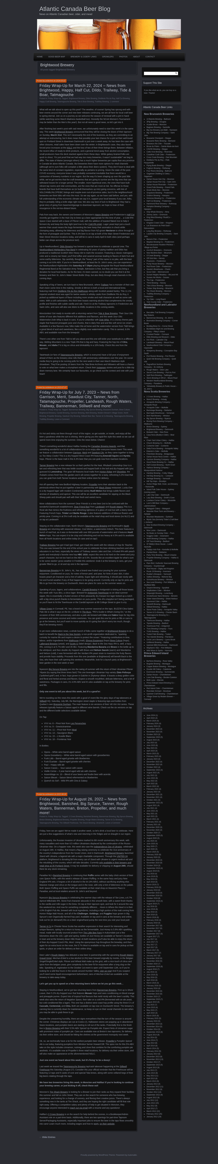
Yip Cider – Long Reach (156, 299)
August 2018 (152, 904)
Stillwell (43, 701)
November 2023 (153, 732)
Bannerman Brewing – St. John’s (160, 318)
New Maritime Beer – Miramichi (159, 253)
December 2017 (153, 925)
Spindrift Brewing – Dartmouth (159, 604)
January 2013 (152, 1084)
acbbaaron (49, 794)
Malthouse (74, 640)
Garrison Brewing (78, 413)
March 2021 (151, 819)
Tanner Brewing (47, 465)
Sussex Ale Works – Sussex (158, 277)
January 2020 (152, 857)
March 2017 (151, 950)
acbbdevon (49, 387)
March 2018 (151, 917)
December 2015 (153, 991)
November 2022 (153, 764)
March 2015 (151, 1016)
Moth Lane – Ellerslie (155, 680)
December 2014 (153, 1024)
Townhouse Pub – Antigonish (158, 626)
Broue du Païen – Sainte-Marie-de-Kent (162, 146)
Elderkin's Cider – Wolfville (157, 451)
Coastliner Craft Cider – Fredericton (161, 155)
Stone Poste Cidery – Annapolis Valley (162, 610)
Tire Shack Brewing (87, 823)
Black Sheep (105, 487)
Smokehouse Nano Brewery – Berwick (162, 596)
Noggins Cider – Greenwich (158, 536)
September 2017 (153, 934)
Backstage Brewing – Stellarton (159, 410)
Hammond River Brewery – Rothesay (162, 204)
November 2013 (153, 1059)
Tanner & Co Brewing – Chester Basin (162, 612)
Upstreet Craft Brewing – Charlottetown (162, 694)
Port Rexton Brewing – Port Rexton (161, 356)
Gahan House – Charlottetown (159, 675)
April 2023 (151, 751)
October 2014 (152, 1029)
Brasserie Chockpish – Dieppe (159, 138)
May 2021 (151, 814)
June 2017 (151, 942)
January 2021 (152, 824)
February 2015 (152, 1018)
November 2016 (153, 961)
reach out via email (79, 1108)
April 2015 (151, 1013)
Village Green (46, 608)
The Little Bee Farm (92, 932)
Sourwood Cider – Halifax (157, 601)
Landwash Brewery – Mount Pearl (160, 342)
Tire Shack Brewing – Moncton (159, 291)
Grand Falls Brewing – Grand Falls (160, 187)
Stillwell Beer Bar (88, 416)
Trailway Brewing (48, 545)
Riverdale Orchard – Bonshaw (159, 691)
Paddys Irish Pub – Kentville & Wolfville (162, 549)
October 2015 (152, 996)
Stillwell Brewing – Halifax (157, 607)
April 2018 (151, 915)
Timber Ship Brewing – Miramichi (160, 288)
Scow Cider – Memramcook (158, 272)
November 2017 (153, 928)
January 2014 (152, 1054)
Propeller (93, 484)
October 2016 (152, 964)
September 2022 (153, 770)
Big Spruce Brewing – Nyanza (159, 418)
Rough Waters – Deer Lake (157, 370)
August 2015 (152, 1002)
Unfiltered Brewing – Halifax (158, 642)
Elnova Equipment (94, 640)
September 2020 (153, 835)
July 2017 (150, 939)
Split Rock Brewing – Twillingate (159, 375)
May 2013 (151, 1076)
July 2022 (150, 775)
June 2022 (151, 778)
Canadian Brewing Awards (103, 446)
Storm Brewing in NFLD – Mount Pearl (162, 378)
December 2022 (153, 762)
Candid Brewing (63, 413)
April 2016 (151, 980)
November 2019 (153, 863)
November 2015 (153, 994)
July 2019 (150, 874)
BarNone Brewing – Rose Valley (159, 661)
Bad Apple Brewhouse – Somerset (160, 413)
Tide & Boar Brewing (85, 102)
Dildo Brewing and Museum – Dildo (161, 337)
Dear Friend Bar (81, 507)
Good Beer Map (56, 57)
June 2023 (151, 745)
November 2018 (153, 895)
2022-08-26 (61, 794)
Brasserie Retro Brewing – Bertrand (161, 141)
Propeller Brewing (54, 416)
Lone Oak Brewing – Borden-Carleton (162, 677)
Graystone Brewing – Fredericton (160, 193)
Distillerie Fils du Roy (106, 98)
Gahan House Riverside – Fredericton (162, 185)
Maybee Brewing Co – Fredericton (160, 242)
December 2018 (153, 893)
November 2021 (153, 797)
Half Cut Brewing (123, 98)
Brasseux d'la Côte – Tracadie (159, 144)
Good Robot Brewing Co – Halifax (160, 462)
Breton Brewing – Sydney (157, 427)
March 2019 (151, 885)
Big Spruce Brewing (94, 410)
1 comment (114, 102)
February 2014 (152, 1051)
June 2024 (151, 715)
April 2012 (151, 1108)
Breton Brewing (46, 820)
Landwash (100, 507)
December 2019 (153, 860)
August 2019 (152, 871)
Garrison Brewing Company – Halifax (161, 459)
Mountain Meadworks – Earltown (160, 517)
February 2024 (152, 723)
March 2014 (151, 1048)
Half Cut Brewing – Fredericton (159, 201)
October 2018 (152, 898)
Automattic (132, 1155)
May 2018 (151, 912)
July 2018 (150, 906)
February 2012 (152, 1114)
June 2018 (151, 909)
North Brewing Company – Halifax (160, 539)
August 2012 (152, 1098)
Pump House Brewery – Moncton (160, 264)
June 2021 (151, 811)
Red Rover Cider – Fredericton (159, 266)
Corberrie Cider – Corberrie (157, 446)
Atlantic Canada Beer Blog (74, 8)
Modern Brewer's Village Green (110, 413)
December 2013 (153, 1057)
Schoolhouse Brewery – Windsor (160, 580)
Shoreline (121, 472)
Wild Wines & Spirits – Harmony (159, 650)
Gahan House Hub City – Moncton (160, 179)
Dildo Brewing (91, 98)
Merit (84, 452)
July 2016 (150, 972)
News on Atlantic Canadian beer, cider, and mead (65, 14)
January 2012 (152, 1117)
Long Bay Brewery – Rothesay (159, 231)
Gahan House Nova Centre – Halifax (161, 457)
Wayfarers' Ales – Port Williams (159, 648)
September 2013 (153, 1065)
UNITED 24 (122, 856)
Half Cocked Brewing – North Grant (161, 465)
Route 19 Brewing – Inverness (159, 571)
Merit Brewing (91, 413)
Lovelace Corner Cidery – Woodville (161, 500)
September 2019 (153, 868)
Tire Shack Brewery (59, 1092)
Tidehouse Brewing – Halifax (158, 620)
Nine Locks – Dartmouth (156, 530)
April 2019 (151, 882)
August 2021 (152, 805)
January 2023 (152, 759)
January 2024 (152, 726)
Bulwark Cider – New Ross (157, 432)
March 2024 (151, 721)
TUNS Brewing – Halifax (156, 631)
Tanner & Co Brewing (104, 416)
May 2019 (151, 879)
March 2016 (151, 983)
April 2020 (151, 849)
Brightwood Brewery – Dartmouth (160, 429)
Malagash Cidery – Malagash (158, 509)
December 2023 (153, 729)
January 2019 (152, 890)
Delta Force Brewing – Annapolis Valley (162, 448)
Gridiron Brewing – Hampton (158, 195)
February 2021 (152, 822)
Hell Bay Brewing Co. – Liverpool (160, 476)
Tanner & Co (45, 926)
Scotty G (74, 644)
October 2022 (152, 767)
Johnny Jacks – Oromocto (157, 215)
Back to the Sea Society (69, 634)
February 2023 (152, 756)
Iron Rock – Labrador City (157, 340)
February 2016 (152, 986)
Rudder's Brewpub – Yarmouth (159, 574)
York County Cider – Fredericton (159, 302)
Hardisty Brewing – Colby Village (160, 473)
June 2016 (151, 975)
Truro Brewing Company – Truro (159, 629)
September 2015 (153, 999)
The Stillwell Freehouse (68, 823)
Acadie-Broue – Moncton (157, 124)
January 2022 (152, 792)
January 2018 (152, 923)
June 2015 (151, 1007)
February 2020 (152, 855)
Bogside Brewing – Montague (158, 664)
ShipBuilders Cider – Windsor (158, 590)
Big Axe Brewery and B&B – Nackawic (162, 130)
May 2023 (151, 748)
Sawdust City (98, 452)
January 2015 (152, 1021)
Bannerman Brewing (77, 410)
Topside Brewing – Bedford (157, 623)
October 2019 (152, 865)
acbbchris (49, 81)
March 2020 (151, 852)
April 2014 (151, 1046)
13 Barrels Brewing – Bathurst (159, 119)
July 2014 (150, 1037)
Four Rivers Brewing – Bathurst (159, 171)
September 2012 (153, 1095)
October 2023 (152, 734)
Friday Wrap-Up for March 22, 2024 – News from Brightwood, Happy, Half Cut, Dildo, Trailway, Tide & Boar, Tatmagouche (85, 90)
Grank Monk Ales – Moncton (158, 190)
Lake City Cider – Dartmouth (158, 495)
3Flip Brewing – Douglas (156, 122)
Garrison (77, 452)
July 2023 (150, 743)
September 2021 (153, 803)
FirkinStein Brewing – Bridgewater (160, 454)
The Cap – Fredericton (156, 280)
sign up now (105, 971)
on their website (107, 1124)
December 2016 (153, 958)
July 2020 (150, 841)
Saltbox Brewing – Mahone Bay (159, 577)
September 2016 (153, 966)
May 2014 (151, 1043)
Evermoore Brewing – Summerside (161, 672)
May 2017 (151, 945)
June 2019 (151, 876)
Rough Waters (116, 507)
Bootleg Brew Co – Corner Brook (160, 326)
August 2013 (152, 1067)
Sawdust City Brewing (71, 416)
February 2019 (152, 887)
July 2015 (150, 1005)
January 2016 (152, 988)
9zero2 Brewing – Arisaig (157, 399)
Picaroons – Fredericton (156, 261)
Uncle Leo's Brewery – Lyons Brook (161, 640)
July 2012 (150, 1100)
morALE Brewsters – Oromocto (159, 250)
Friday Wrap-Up (54, 98)
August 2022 (152, 773)
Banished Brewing (91, 816)
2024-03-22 (60, 81)
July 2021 (150, 808)
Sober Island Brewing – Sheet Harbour (162, 599)
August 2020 (152, 838)
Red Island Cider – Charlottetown (160, 688)
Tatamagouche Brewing (66, 102)
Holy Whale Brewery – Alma (158, 212)
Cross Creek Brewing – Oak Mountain (162, 157)
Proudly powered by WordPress (94, 1155)
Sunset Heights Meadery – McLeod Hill (162, 275)
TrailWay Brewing (102, 102)
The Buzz (86, 612)
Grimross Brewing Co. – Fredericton (161, 198)
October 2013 (152, 1062)
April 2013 (151, 1078)
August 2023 (152, 740)
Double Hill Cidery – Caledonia (159, 669)
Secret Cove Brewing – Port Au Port (161, 372)
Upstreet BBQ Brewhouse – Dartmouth (162, 645)
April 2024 (151, 718)
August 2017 (152, 936)
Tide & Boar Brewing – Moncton (159, 286)
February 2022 (152, 789)
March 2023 (151, 753)
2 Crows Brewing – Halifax (157, 397)
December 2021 (153, 794)
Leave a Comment (62, 419)
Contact (150, 57)
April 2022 (151, 784)
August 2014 (152, 1035)
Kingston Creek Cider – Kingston (160, 223)
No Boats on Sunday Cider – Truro (160, 533)
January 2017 (152, 956)
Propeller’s (111, 1041)
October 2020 (152, 833)
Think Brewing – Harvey (156, 283)
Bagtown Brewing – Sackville (158, 127)
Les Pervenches (78, 723)
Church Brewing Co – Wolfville (159, 443)
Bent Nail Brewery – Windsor (158, 416)
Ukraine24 (100, 823)
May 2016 (151, 977)
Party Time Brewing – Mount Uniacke (161, 555)
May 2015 (151, 1010)
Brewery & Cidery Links (84, 57)
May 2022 (151, 781)
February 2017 (152, 953)
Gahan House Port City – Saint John (161, 182)
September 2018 (153, 901)
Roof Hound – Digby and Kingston (160, 569)
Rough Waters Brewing (94, 820)
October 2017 (152, 931)
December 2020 (153, 827)
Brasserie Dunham (110, 410)
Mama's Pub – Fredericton (157, 239)
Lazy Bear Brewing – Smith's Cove (160, 498)
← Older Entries (47, 1137)
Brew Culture (124, 410)
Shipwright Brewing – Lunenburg (160, 593)
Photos (123, 57)
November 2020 (153, 830)
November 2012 (153, 1089)
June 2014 (151, 1040)
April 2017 (151, 947)
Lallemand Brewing (49, 644)
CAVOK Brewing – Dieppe (157, 149)
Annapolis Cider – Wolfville (157, 408)
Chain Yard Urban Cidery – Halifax (160, 440)
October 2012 (152, 1092)
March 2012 (151, 1111)
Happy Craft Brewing (48, 102)
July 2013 (150, 1070)
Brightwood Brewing (116, 631)
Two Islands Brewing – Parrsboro (160, 637)
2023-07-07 (61, 387)
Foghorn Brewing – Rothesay (158, 168)
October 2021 (152, 800)
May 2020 (151, 846)
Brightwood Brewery (77, 98)
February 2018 (152, 920)
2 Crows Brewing (76, 816)
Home (40, 57)
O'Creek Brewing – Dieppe (157, 256)
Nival (74, 730)
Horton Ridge (106, 472)
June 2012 (151, 1103)
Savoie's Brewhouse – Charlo (158, 269)
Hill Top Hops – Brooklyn (156, 481)
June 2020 (151, 844)
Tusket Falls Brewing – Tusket (159, 634)
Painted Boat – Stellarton (157, 552)
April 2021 (151, 816)
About (136, 57)
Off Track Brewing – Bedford (158, 541)
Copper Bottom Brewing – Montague (161, 666)
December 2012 (153, 1087)
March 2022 (151, 786)
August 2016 (152, 969)
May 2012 (151, 1106)
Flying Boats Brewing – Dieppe (159, 165)
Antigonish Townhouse (98, 593)
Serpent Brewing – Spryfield (158, 588)
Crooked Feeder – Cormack (158, 334)
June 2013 (151, 1073)
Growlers (108, 57)
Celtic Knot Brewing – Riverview (159, 152)
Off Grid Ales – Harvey (156, 258)
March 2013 (151, 1081)
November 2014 (153, 1027)
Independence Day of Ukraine (108, 846)
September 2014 (153, 1032)
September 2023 (153, 737)
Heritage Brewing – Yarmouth (158, 478)
